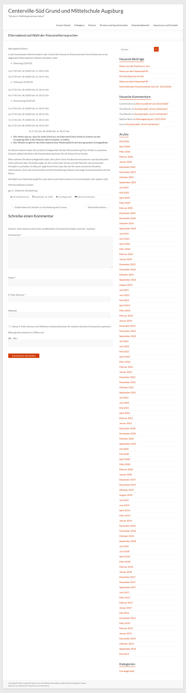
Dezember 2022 (127, 325)
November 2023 (127, 269)
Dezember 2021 (127, 377)
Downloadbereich (140, 25)
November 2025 (127, 172)
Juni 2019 (124, 505)
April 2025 (124, 197)
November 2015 (127, 618)
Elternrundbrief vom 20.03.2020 (152, 103)
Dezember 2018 (127, 525)
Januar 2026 (125, 161)
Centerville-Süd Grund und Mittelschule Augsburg (65, 10)
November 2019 (127, 484)
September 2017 (127, 587)
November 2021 (127, 382)
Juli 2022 (124, 341)
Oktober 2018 (126, 536)
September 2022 (127, 336)
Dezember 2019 (127, 479)
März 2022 (124, 361)
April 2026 (124, 146)
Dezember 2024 (127, 213)
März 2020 (124, 464)
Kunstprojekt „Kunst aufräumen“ (151, 108)
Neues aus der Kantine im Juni (134, 66)
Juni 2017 (124, 592)
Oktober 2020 (126, 438)
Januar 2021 (125, 423)
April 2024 (124, 243)
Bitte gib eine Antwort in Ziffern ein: (26, 332)
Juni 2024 (124, 238)
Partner (92, 25)
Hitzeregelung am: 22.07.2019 (150, 119)
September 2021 (127, 392)
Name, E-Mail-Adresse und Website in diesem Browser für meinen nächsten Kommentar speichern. (61, 326)
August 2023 (125, 284)
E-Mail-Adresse (16, 294)
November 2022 (127, 331)
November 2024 (127, 218)
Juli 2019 (124, 500)
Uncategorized (65, 197)
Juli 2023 (124, 290)
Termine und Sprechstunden (114, 25)
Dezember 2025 (127, 166)
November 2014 (127, 638)
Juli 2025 (124, 187)
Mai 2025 (124, 192)
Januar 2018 (125, 571)
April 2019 (124, 510)
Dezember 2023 (127, 264)
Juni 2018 (124, 551)
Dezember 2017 (127, 577)
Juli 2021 (124, 397)
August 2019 (125, 495)
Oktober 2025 (126, 177)
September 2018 (127, 541)
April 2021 (124, 413)
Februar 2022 (126, 366)
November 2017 (127, 582)
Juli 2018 (124, 546)
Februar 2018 (126, 566)
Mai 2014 (124, 653)
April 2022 (124, 356)
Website (12, 310)
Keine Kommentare (86, 197)
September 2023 (127, 279)
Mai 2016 (124, 612)
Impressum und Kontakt (165, 25)
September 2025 (127, 182)
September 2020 (127, 443)
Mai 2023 (124, 300)
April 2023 (124, 305)
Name (12, 277)
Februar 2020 (126, 469)
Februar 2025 (126, 207)
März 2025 (124, 202)
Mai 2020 (124, 454)
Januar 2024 (125, 259)
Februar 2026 (126, 156)
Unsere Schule (63, 25)
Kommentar (15, 234)
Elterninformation (98, 207)
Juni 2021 (124, 402)
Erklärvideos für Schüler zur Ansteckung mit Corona (39, 207)
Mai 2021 (124, 407)
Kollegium (79, 25)
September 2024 (127, 228)
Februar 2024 (126, 254)
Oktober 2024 (126, 223)
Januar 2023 (125, 320)
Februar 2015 (126, 628)
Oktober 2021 (126, 387)
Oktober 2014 (126, 643)
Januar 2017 (125, 607)
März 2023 (124, 310)
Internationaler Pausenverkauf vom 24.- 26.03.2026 (145, 86)
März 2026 (124, 151)
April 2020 (124, 459)
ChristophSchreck (20, 197)
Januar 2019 (125, 520)
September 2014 (127, 648)
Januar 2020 (125, 474)
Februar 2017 (126, 602)
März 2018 (124, 561)
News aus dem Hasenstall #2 (133, 81)
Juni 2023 (124, 295)
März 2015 (124, 623)
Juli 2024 (124, 233)
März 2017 (124, 597)
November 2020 (127, 433)
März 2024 (124, 249)
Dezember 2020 (127, 428)
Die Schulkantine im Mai (131, 76)
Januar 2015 (125, 633)
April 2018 (124, 556)
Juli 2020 (124, 448)
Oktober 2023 (126, 274)
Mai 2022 (124, 351)
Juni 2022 (124, 346)
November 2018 (127, 530)
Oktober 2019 (126, 489)
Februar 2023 (126, 315)
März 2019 (124, 515)
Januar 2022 (125, 372)
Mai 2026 (124, 141)
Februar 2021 (126, 418)
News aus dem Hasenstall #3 (133, 71)
